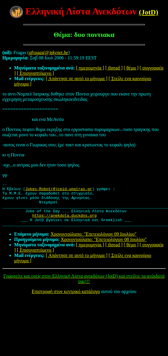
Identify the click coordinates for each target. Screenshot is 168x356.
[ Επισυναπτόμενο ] (35, 73)
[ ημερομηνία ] (90, 67)
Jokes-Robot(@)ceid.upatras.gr (58, 190)
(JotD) (148, 12)
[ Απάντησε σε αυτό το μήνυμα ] (77, 78)
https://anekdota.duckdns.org (64, 222)
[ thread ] (114, 67)
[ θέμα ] (131, 67)
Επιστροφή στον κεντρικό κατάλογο (66, 300)
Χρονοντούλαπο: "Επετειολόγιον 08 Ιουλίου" (104, 248)
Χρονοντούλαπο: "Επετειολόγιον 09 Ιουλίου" (93, 242)
